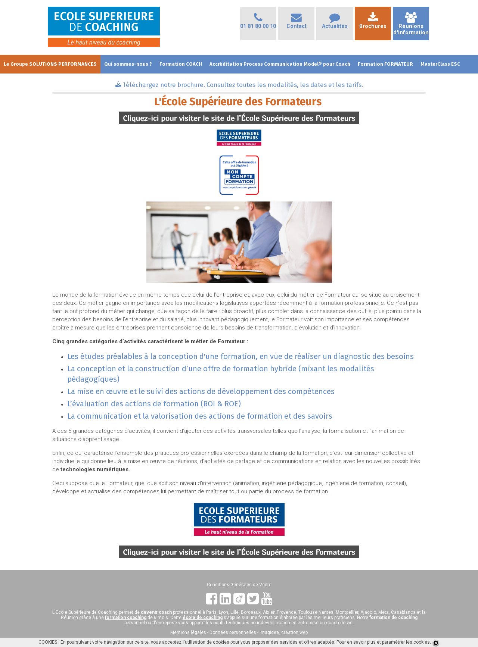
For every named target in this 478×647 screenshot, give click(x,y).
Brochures (373, 22)
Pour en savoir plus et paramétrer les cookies (383, 642)
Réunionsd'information (411, 26)
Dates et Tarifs (65, 82)
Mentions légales (188, 632)
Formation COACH (180, 64)
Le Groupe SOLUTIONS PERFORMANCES (50, 64)
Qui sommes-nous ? (128, 64)
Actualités (335, 22)
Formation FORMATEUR (385, 64)
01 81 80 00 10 (258, 22)
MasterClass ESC (440, 64)
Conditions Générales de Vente (239, 584)
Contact (296, 22)
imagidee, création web (284, 632)
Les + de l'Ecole (22, 82)
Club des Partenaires (115, 82)
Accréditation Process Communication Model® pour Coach (279, 64)
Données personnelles (232, 632)
